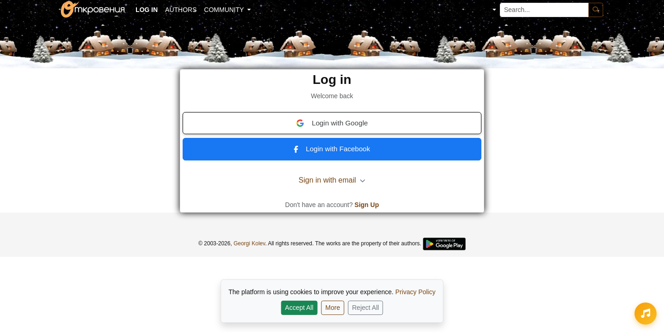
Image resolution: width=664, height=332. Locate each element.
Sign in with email (332, 180)
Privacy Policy (415, 292)
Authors (180, 9)
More (333, 307)
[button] (487, 9)
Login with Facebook (332, 149)
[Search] (595, 10)
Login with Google (332, 123)
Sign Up (367, 204)
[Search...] (544, 10)
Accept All (299, 307)
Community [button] (225, 9)
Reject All (365, 307)
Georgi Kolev (249, 243)
